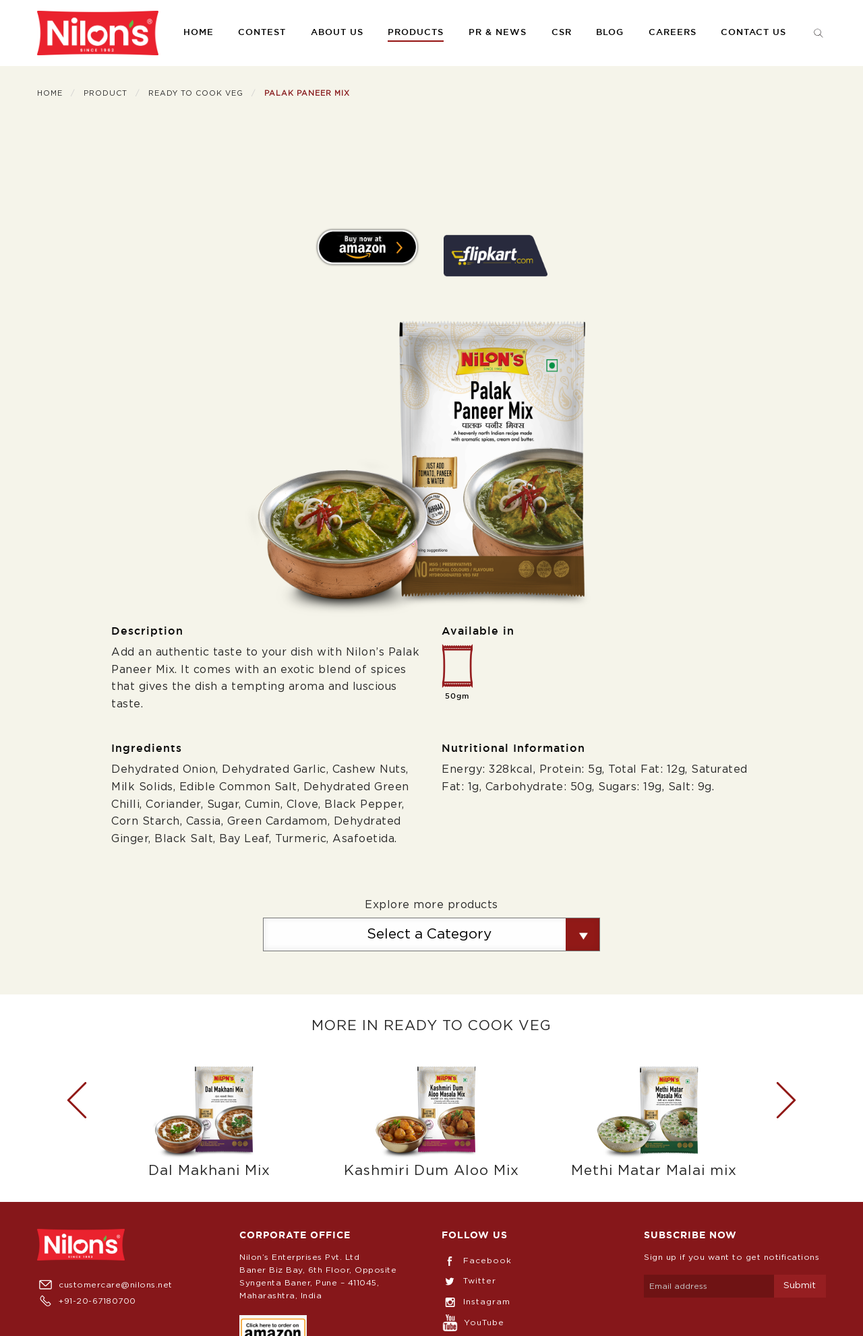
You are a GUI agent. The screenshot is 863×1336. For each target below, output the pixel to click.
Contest (262, 32)
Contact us (753, 32)
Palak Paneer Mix (307, 93)
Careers (672, 32)
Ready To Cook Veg (195, 93)
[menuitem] (97, 33)
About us (337, 32)
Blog (610, 32)
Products (416, 32)
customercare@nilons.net (105, 1285)
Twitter (469, 1281)
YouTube (473, 1322)
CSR (562, 32)
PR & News (498, 32)
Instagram (476, 1302)
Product (105, 93)
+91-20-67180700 (86, 1301)
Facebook (477, 1261)
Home (198, 32)
